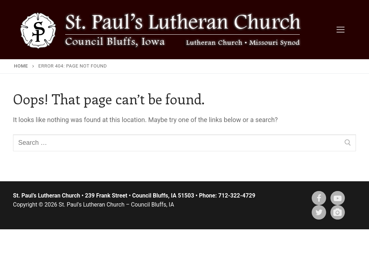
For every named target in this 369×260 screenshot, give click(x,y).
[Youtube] (337, 198)
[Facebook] (319, 198)
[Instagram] (337, 212)
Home (21, 66)
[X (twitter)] (319, 212)
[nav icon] (340, 29)
